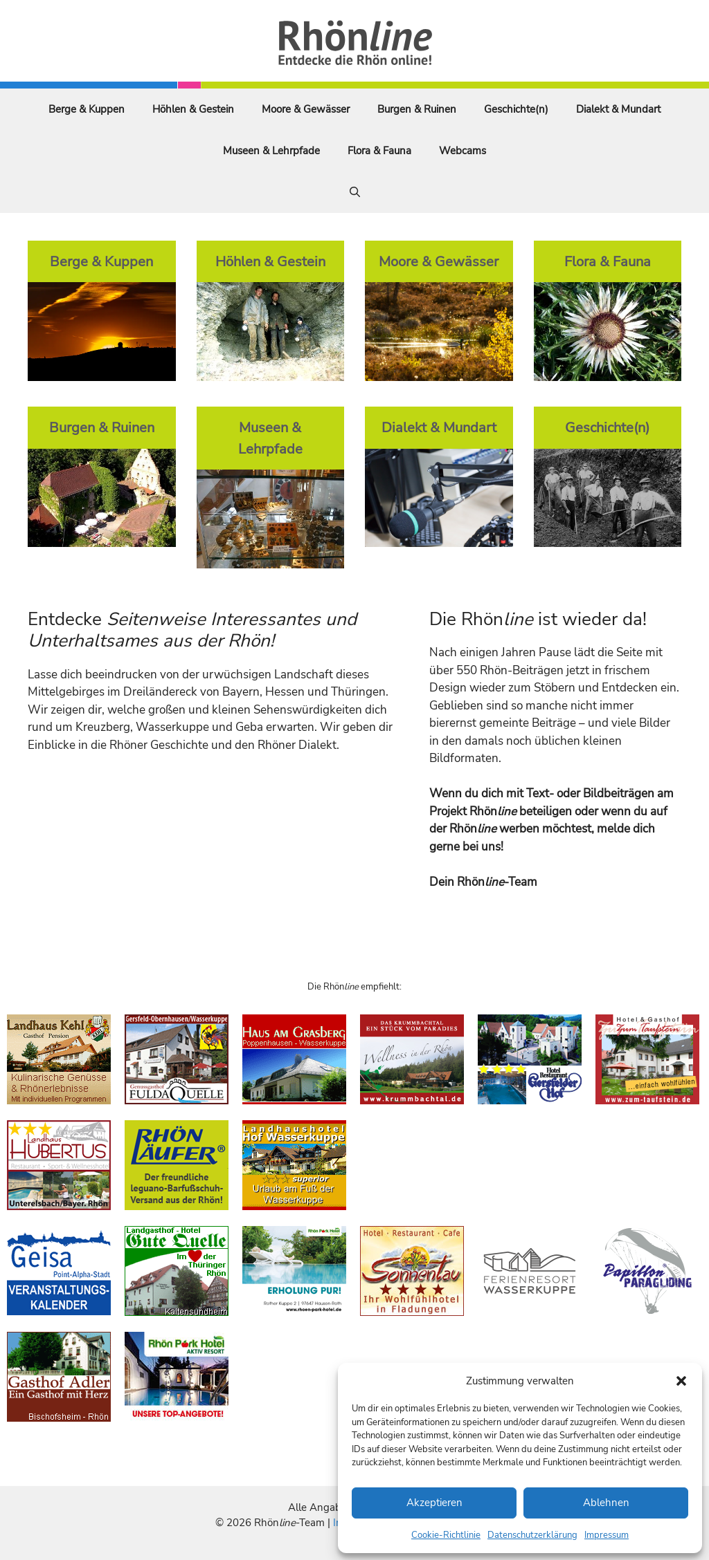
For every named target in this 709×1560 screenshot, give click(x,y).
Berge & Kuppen (86, 109)
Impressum (606, 1535)
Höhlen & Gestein (193, 109)
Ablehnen (606, 1503)
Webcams (462, 151)
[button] (681, 1381)
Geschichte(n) (516, 109)
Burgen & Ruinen (416, 109)
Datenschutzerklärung (532, 1535)
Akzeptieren (434, 1503)
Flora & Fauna (379, 151)
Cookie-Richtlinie (446, 1535)
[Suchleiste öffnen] (355, 192)
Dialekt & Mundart (618, 109)
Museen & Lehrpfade (271, 151)
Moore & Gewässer (306, 109)
